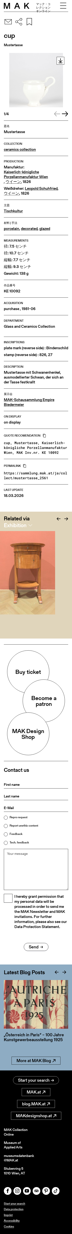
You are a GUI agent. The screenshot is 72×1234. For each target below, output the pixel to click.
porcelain (11, 228)
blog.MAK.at (36, 1104)
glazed (44, 228)
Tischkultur (13, 211)
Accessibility (12, 1220)
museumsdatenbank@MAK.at (19, 1158)
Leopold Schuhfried (41, 188)
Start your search (36, 1080)
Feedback (16, 833)
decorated (29, 228)
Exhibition (15, 525)
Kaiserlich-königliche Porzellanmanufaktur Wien (26, 174)
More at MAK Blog (36, 1061)
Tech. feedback (19, 842)
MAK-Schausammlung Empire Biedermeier (29, 402)
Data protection (13, 1209)
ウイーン (13, 181)
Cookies (9, 1226)
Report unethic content (24, 825)
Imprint (8, 1215)
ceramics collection (20, 149)
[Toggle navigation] (63, 6)
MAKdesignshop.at (36, 1116)
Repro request (18, 817)
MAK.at (36, 1092)
